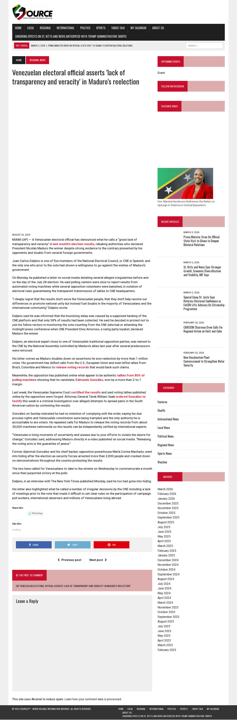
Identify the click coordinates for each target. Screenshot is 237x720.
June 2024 (164, 588)
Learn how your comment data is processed (92, 699)
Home (18, 28)
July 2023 (164, 626)
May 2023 (164, 636)
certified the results (85, 393)
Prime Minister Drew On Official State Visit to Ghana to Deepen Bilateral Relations (201, 241)
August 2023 (166, 621)
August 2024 (166, 579)
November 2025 (168, 508)
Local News (164, 428)
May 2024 (164, 593)
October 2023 (166, 612)
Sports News (165, 453)
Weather (162, 462)
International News (168, 419)
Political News (166, 436)
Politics (85, 28)
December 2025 (168, 503)
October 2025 (166, 513)
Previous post (69, 560)
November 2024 (168, 565)
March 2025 (165, 546)
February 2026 (167, 494)
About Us (157, 28)
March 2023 (165, 645)
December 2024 (168, 560)
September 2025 (168, 517)
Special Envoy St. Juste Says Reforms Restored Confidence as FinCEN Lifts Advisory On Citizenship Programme (203, 303)
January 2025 (166, 555)
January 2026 (166, 499)
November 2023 (168, 607)
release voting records (72, 367)
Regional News (166, 445)
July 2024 (164, 584)
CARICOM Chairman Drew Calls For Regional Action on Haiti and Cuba (203, 329)
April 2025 (164, 541)
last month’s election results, (74, 244)
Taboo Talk (117, 28)
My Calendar (138, 28)
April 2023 (164, 640)
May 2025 (164, 536)
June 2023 (164, 631)
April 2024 (164, 598)
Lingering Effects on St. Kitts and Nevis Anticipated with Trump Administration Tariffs (70, 36)
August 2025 (166, 522)
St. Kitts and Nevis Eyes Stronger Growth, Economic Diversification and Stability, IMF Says (202, 271)
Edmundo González (89, 380)
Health (161, 410)
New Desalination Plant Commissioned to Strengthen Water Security (204, 361)
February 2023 (167, 650)
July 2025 (164, 527)
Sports (100, 28)
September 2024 (168, 574)
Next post (98, 560)
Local (30, 28)
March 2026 (165, 489)
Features (162, 402)
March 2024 (165, 603)
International (65, 28)
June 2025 (164, 532)
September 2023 (168, 617)
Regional (45, 28)
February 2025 (167, 550)
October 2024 (166, 569)
